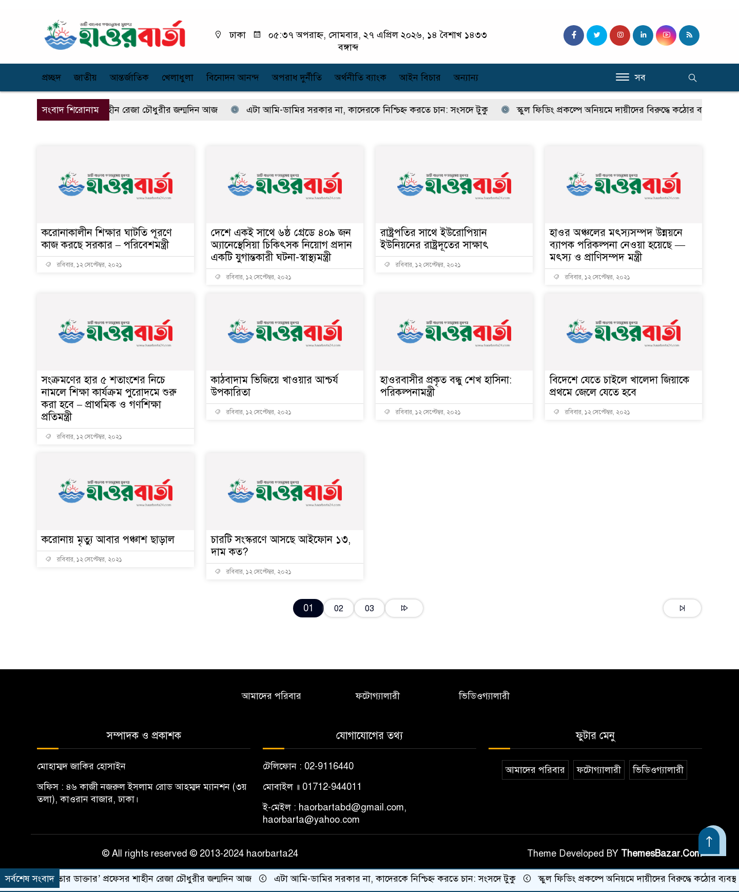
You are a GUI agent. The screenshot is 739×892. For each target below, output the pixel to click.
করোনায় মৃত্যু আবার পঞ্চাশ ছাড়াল (108, 539)
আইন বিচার (420, 77)
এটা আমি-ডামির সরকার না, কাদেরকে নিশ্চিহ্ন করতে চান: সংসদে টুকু (371, 109)
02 (338, 608)
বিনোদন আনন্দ (232, 77)
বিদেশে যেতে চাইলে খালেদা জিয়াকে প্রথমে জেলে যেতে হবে (619, 386)
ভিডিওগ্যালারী (484, 696)
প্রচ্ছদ (51, 77)
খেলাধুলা (177, 77)
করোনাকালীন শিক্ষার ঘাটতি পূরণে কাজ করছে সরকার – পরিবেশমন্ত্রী (107, 238)
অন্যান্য (466, 77)
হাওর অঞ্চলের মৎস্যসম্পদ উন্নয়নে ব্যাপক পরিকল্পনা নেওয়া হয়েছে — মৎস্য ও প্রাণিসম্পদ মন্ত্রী (617, 245)
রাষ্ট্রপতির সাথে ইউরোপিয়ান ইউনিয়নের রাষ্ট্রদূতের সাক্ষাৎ (434, 238)
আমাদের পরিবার (271, 696)
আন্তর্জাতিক (129, 77)
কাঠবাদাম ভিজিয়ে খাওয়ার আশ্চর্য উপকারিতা (274, 386)
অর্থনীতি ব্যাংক (360, 77)
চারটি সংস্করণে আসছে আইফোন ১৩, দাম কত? (281, 545)
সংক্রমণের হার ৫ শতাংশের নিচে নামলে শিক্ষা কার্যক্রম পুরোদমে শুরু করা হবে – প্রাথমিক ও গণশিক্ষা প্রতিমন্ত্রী (109, 398)
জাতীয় (85, 77)
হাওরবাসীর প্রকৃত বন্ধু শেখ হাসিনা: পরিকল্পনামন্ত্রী (446, 386)
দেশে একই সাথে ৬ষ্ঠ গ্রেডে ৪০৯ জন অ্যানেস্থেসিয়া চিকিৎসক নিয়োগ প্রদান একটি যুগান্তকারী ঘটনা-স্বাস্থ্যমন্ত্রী (281, 245)
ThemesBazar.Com (661, 853)
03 (369, 608)
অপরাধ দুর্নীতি (297, 77)
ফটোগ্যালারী (378, 696)
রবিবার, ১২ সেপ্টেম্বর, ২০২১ (83, 264)
